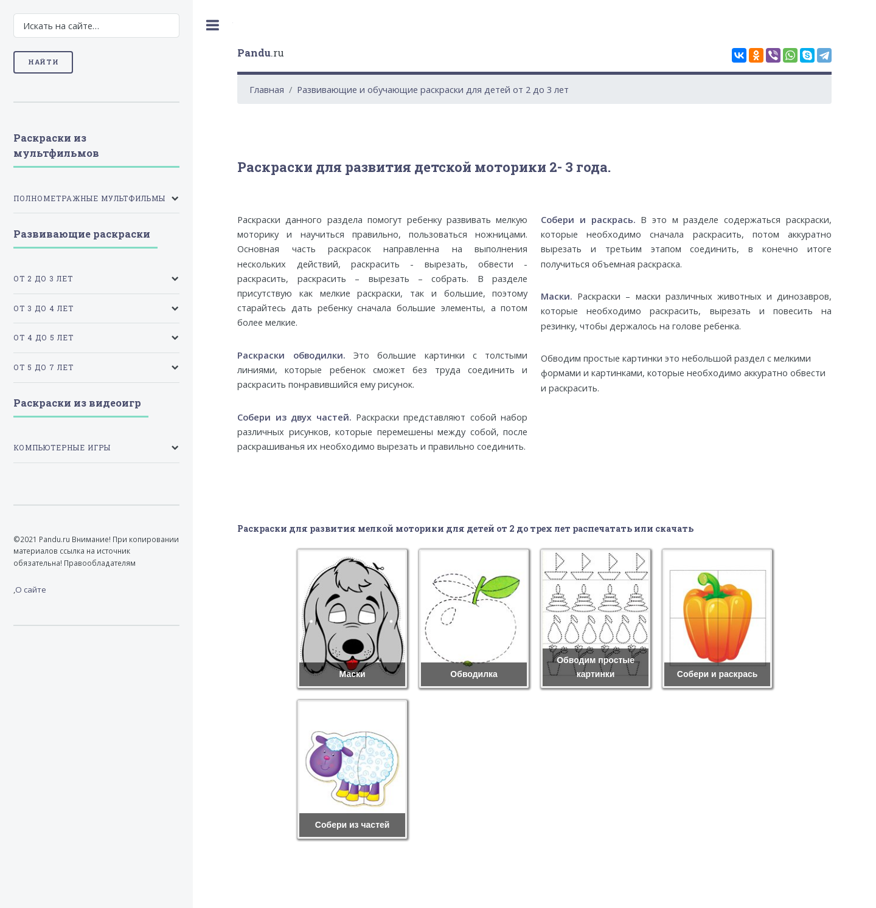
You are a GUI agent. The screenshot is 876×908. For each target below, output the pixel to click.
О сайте (30, 589)
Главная (266, 89)
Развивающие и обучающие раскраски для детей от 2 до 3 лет (433, 89)
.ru (260, 52)
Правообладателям (100, 563)
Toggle (213, 25)
